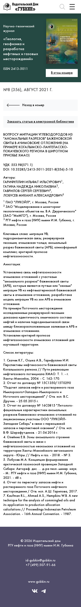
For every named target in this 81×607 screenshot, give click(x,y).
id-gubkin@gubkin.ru (40, 560)
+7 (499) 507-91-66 (41, 565)
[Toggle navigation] (72, 6)
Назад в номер (25, 105)
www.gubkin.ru (38, 582)
